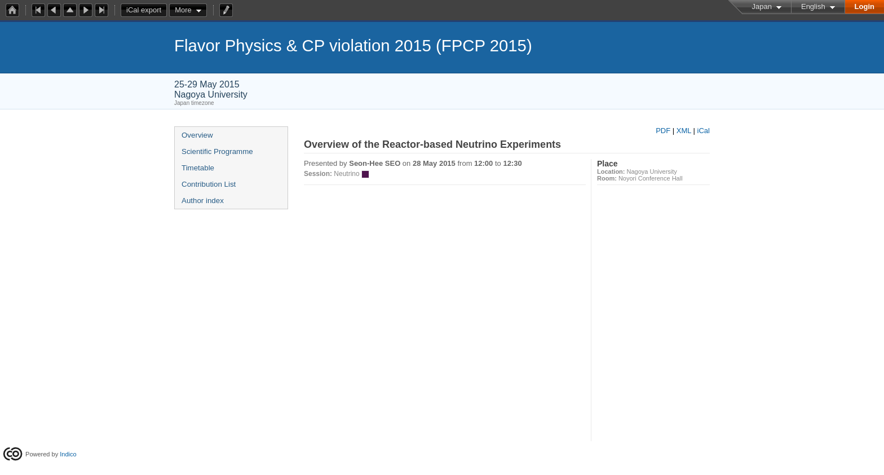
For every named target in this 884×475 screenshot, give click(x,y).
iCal (703, 130)
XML (684, 130)
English (813, 6)
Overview (197, 135)
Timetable (198, 168)
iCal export (146, 10)
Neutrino (346, 174)
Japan (762, 6)
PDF (663, 130)
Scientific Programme (217, 151)
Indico (68, 454)
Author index (203, 200)
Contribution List (209, 184)
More (183, 10)
